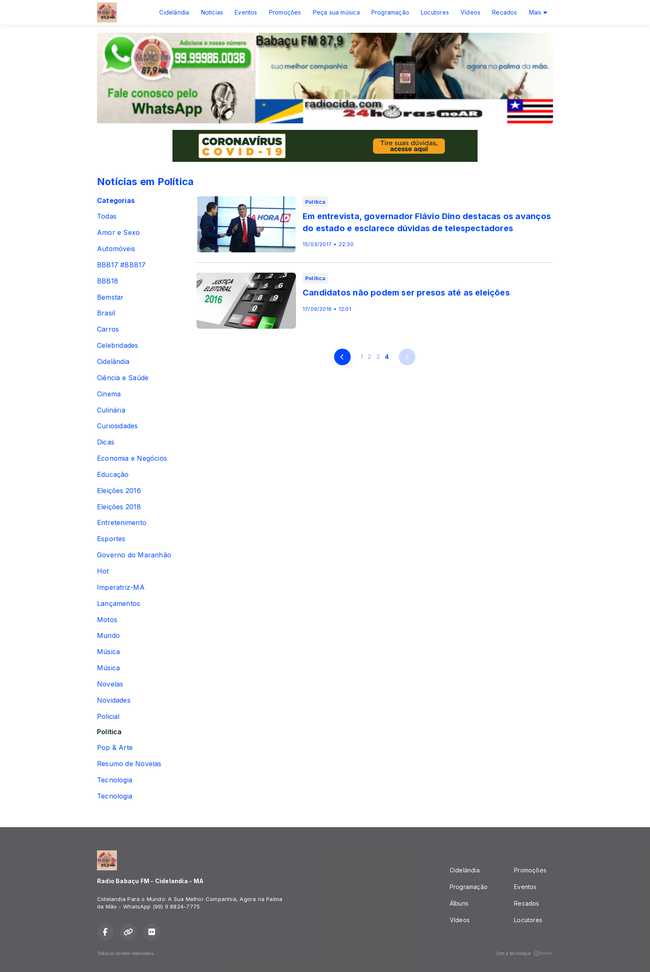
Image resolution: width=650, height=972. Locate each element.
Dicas (105, 442)
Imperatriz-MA (121, 587)
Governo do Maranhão (134, 555)
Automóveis (116, 249)
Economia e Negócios (132, 458)
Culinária (111, 410)
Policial (108, 716)
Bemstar (110, 297)
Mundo (108, 636)
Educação (113, 475)
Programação (390, 12)
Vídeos (470, 12)
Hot (103, 571)
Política (109, 732)
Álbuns (459, 903)
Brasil (106, 313)
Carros (108, 329)
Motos (107, 620)
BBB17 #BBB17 (121, 265)
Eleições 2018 (119, 507)
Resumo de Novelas (129, 764)
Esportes (111, 539)
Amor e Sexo (118, 233)
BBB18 (107, 281)
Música (108, 652)
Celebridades (117, 345)
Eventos (246, 12)
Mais (538, 12)
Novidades (114, 700)
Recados (504, 12)
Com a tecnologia (524, 953)
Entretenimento (121, 523)
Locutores (435, 12)
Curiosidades (117, 426)
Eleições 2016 (119, 491)
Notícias (212, 12)
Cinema (109, 394)
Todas (106, 216)
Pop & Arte (115, 748)
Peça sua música (336, 12)
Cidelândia (174, 12)
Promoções (285, 12)
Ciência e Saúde (122, 378)
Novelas (110, 684)
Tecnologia (114, 780)
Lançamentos (118, 604)
